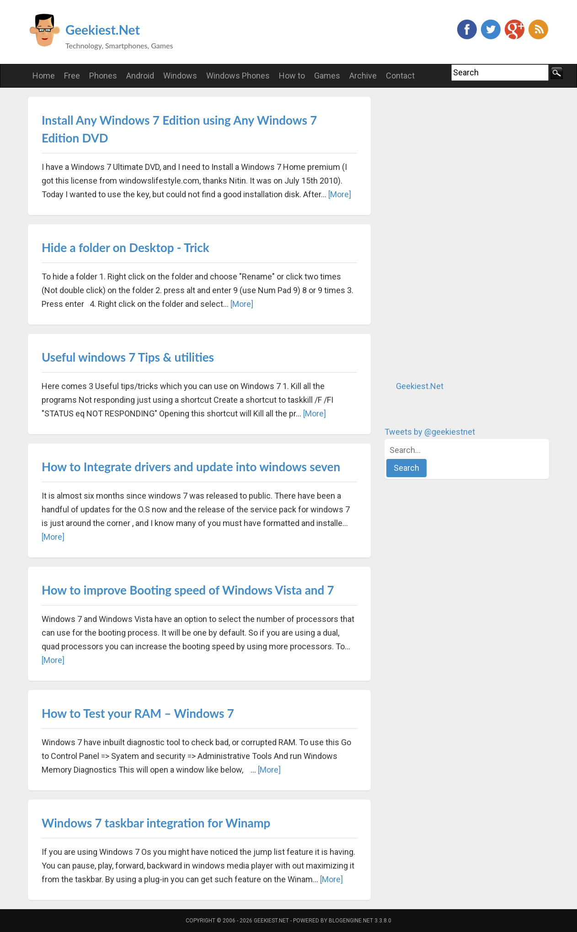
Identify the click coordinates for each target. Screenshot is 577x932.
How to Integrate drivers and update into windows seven (191, 466)
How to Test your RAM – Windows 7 (138, 713)
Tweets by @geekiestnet (430, 432)
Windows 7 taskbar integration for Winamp (156, 823)
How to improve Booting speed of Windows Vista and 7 (188, 590)
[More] (339, 194)
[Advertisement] (453, 234)
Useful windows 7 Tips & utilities (128, 357)
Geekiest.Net (102, 29)
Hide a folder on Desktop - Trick (125, 247)
